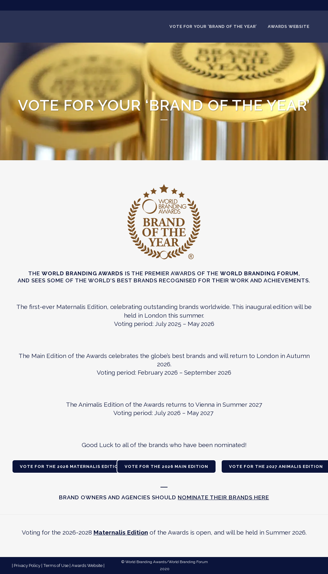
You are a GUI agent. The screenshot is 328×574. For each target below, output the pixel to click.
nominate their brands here (223, 497)
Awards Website (86, 565)
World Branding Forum (188, 562)
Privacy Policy (27, 565)
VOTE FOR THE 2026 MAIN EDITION (166, 466)
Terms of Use (56, 565)
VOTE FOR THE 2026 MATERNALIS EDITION (71, 466)
